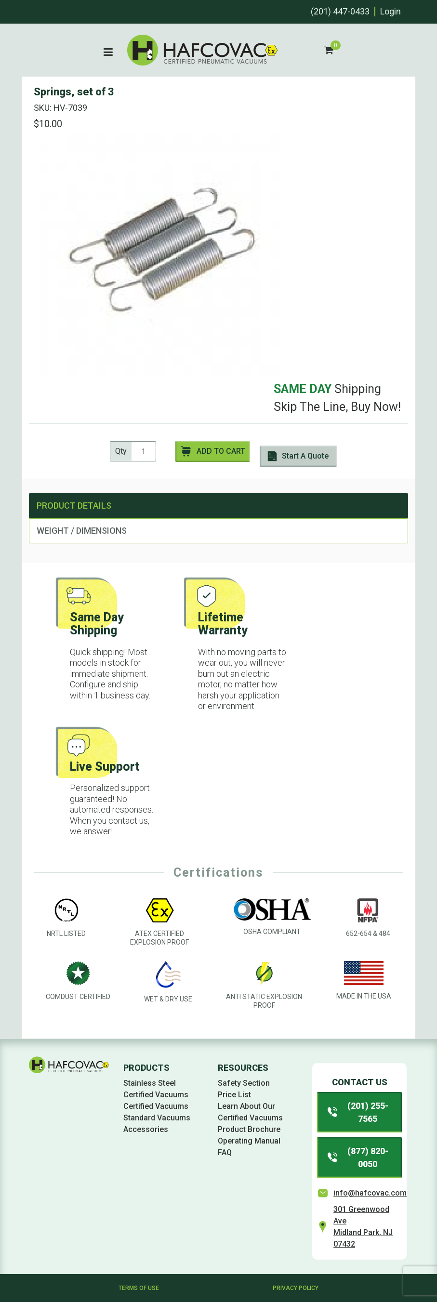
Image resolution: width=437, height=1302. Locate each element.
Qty (121, 451)
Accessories (145, 1129)
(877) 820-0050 (357, 1157)
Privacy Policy (295, 1288)
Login (390, 11)
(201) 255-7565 (357, 1112)
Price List (234, 1094)
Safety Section (244, 1083)
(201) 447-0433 (340, 11)
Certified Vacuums (155, 1106)
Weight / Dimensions (82, 531)
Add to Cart (212, 451)
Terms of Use (139, 1288)
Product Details (74, 505)
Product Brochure (249, 1129)
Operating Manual (249, 1140)
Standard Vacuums (156, 1117)
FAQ (225, 1152)
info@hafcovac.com (370, 1192)
